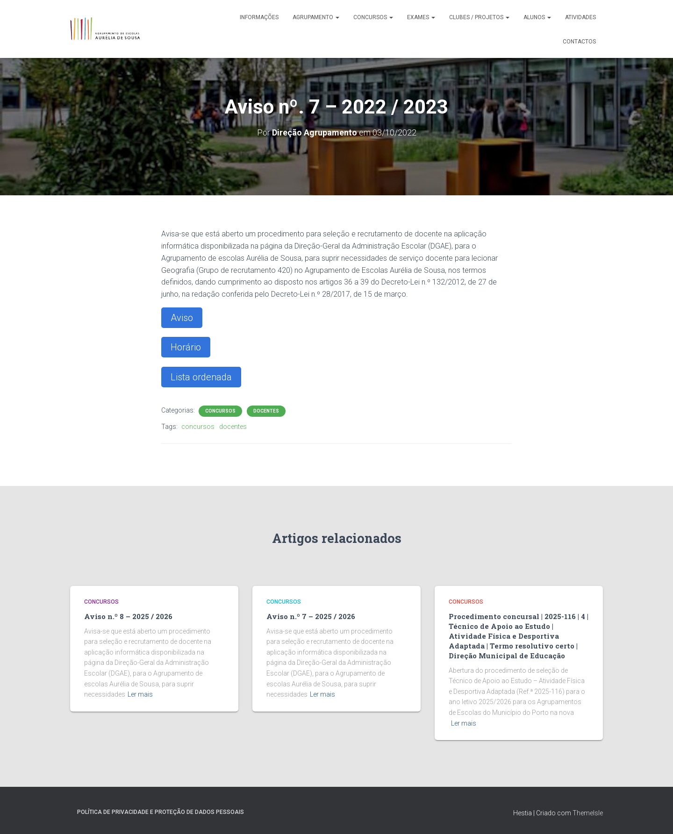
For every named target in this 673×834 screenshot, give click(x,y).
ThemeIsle (588, 813)
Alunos (537, 17)
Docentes (266, 410)
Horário (186, 347)
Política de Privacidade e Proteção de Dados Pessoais (160, 812)
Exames (421, 17)
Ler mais (140, 694)
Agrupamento (316, 17)
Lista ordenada (201, 377)
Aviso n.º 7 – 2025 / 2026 (310, 616)
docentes (233, 426)
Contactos (579, 41)
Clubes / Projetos (479, 17)
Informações (259, 17)
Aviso (182, 317)
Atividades (580, 17)
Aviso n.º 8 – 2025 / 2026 (128, 616)
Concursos (373, 17)
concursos (198, 426)
